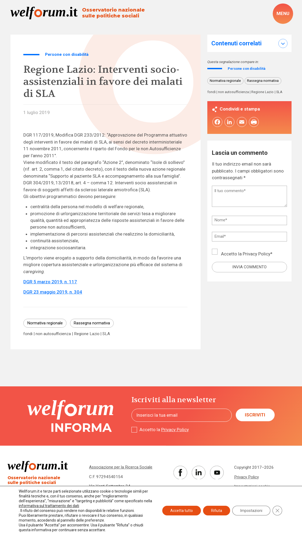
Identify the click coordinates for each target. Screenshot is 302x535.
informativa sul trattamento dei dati (49, 506)
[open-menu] (283, 13)
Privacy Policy (256, 254)
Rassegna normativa (91, 323)
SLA (106, 334)
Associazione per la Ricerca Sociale (120, 467)
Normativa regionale (45, 323)
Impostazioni (251, 510)
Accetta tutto (181, 510)
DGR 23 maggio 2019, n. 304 (52, 292)
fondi (27, 334)
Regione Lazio (87, 334)
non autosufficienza (53, 334)
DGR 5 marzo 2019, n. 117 (50, 281)
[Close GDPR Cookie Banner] (277, 510)
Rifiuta (216, 510)
